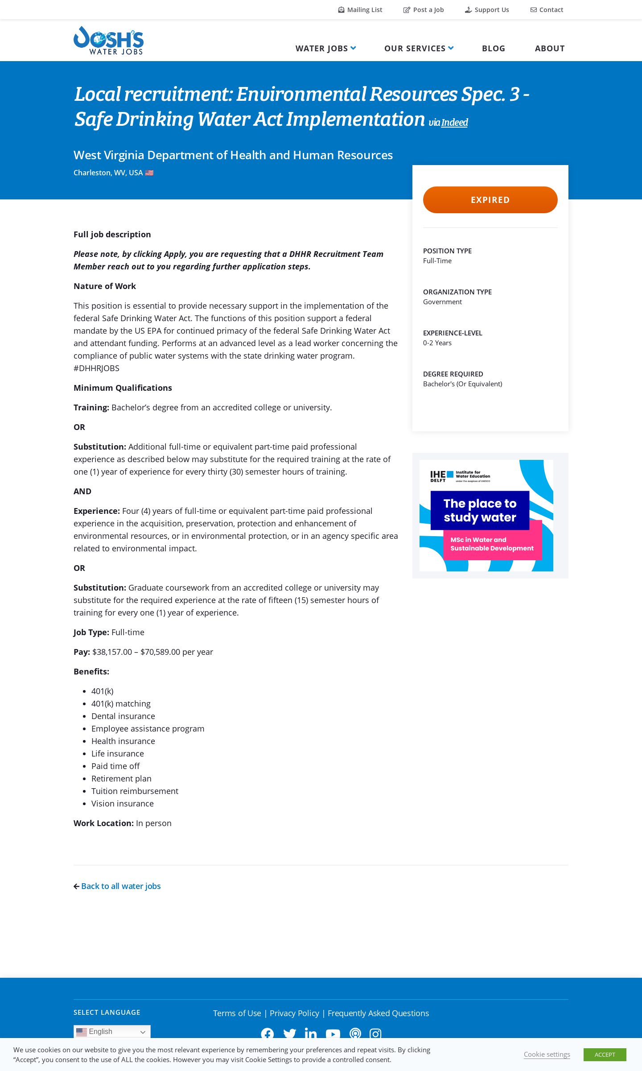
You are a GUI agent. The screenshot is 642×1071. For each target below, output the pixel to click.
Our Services (415, 48)
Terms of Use (237, 1013)
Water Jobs (322, 48)
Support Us (487, 9)
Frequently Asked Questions (378, 1013)
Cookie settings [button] (547, 1054)
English (94, 1032)
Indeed (454, 123)
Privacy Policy (294, 1013)
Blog (494, 48)
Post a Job (423, 9)
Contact (547, 9)
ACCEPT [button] (605, 1054)
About (550, 48)
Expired (490, 200)
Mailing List (360, 9)
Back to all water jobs (117, 886)
